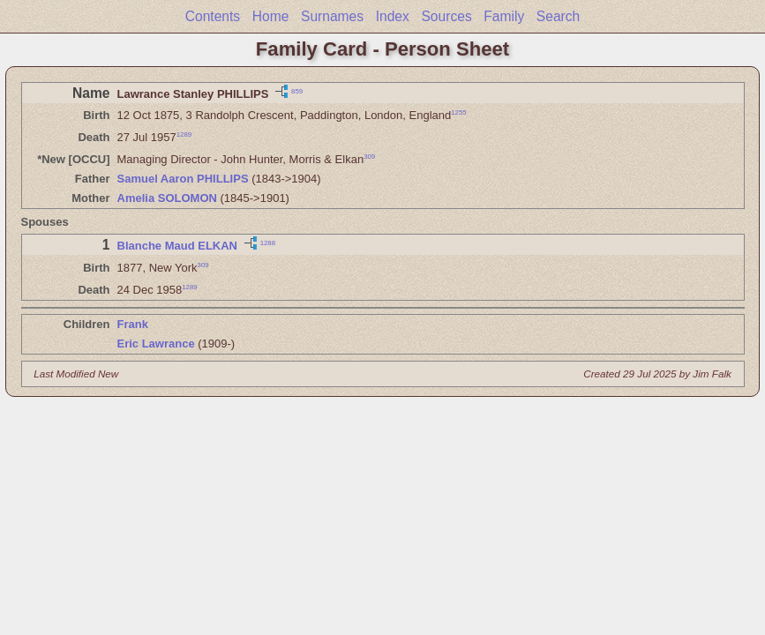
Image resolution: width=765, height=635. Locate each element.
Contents (212, 16)
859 (297, 90)
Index (392, 16)
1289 (183, 134)
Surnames (332, 16)
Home (270, 16)
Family (504, 16)
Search (558, 16)
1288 (267, 243)
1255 (458, 112)
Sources (446, 16)
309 (369, 157)
